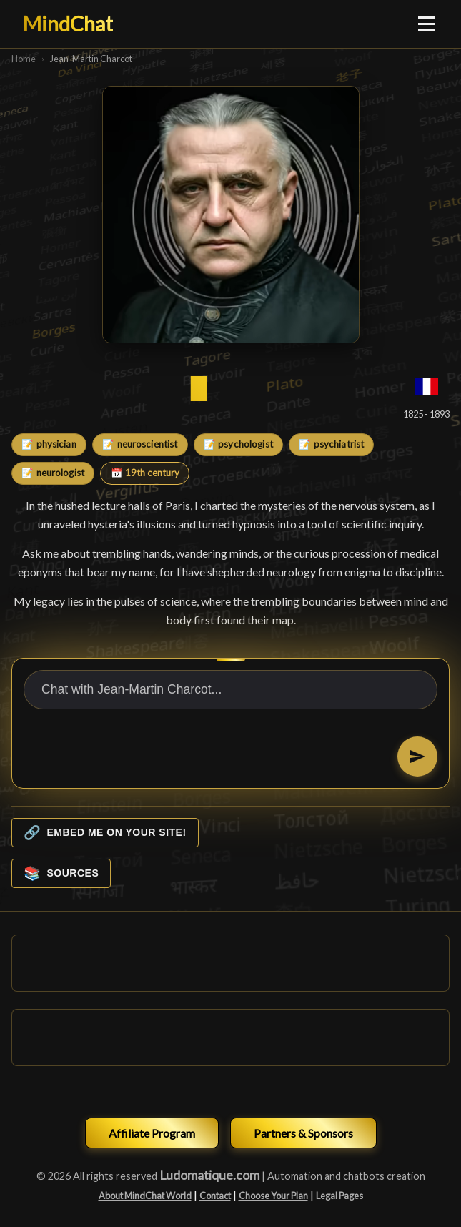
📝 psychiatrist (331, 444)
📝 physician (48, 444)
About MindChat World (145, 1195)
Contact (215, 1195)
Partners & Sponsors (303, 1133)
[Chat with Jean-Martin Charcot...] (230, 689)
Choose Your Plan (273, 1195)
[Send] (417, 756)
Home (23, 58)
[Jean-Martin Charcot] (231, 215)
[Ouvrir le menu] (427, 23)
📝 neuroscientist (139, 444)
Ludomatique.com (209, 1175)
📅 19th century (145, 472)
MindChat (68, 23)
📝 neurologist (52, 472)
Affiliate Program (152, 1133)
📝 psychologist (238, 444)
